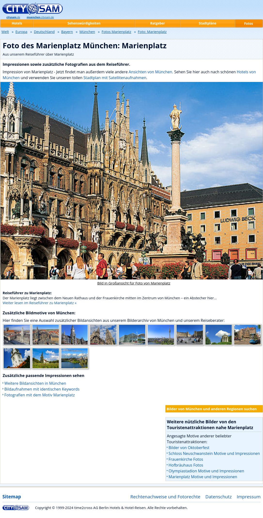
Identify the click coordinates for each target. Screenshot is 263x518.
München (87, 31)
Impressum (249, 496)
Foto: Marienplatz (152, 31)
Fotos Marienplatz (116, 31)
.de (13, 17)
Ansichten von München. (151, 72)
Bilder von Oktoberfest (189, 447)
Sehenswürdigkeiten (84, 23)
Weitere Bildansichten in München (35, 383)
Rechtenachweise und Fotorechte (165, 496)
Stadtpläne (208, 23)
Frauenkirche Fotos (186, 459)
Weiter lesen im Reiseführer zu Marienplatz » (40, 302)
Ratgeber (157, 23)
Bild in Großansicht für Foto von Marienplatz (133, 283)
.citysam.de (40, 17)
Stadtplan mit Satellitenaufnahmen (115, 77)
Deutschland (44, 31)
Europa (21, 31)
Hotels (17, 23)
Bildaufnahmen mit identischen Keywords (41, 389)
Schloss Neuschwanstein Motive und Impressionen (214, 453)
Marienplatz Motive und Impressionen (203, 476)
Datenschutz (218, 496)
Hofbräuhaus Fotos (186, 465)
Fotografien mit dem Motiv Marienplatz (39, 395)
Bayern (67, 31)
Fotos (248, 23)
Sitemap (11, 496)
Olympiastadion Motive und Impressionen (206, 471)
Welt (5, 31)
